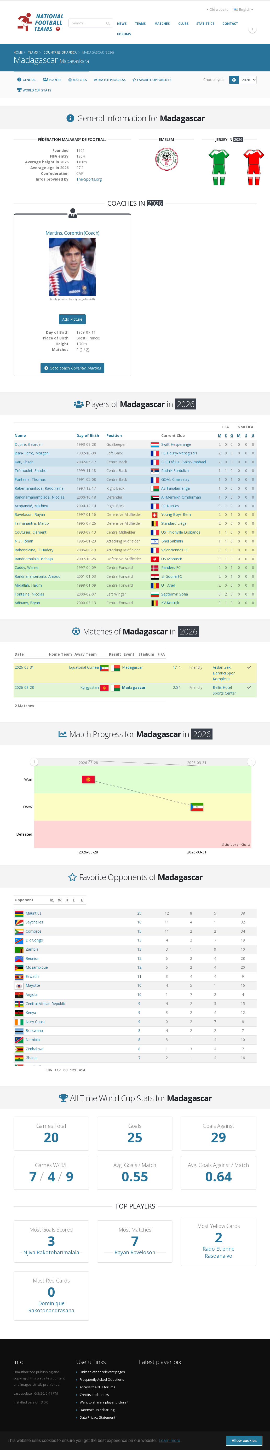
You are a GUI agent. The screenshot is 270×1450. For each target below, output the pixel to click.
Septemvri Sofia (174, 594)
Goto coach (72, 368)
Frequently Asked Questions (102, 1363)
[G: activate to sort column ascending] (245, 884)
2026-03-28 (24, 676)
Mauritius (33, 896)
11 (166, 960)
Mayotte (33, 969)
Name (20, 435)
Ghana (31, 1041)
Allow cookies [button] (244, 1441)
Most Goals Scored (51, 1213)
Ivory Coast (35, 1005)
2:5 (147, 676)
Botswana (34, 1014)
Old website (217, 9)
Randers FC (171, 567)
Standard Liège (174, 523)
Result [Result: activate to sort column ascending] (149, 654)
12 (166, 942)
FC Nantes (170, 505)
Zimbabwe (34, 1032)
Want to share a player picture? (104, 1386)
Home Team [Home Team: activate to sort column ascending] (85, 654)
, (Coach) (72, 233)
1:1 (147, 667)
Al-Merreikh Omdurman (181, 497)
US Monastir (171, 558)
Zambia (32, 933)
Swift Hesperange (176, 444)
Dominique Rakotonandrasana (51, 1291)
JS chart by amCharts (235, 828)
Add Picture (72, 319)
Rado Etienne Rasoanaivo (218, 1236)
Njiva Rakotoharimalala (51, 1236)
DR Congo (34, 923)
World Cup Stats (34, 90)
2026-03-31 (24, 667)
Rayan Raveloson (134, 1236)
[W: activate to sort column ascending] (187, 884)
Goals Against (218, 1109)
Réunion (32, 942)
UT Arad (168, 585)
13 (166, 923)
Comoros (34, 914)
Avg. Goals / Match (134, 1149)
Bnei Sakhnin (172, 541)
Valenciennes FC (175, 549)
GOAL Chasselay (175, 479)
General (26, 80)
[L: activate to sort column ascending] (224, 884)
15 (166, 914)
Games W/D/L (51, 1149)
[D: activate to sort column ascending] (206, 884)
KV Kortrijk (170, 602)
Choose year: (214, 79)
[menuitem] (142, 746)
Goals (134, 1109)
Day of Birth (88, 435)
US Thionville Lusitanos (180, 532)
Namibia (33, 1023)
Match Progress (110, 80)
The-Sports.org (89, 179)
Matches (77, 80)
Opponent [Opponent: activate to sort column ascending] (24, 883)
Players (52, 80)
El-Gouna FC (171, 576)
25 (166, 896)
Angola (31, 978)
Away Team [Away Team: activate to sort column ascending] (111, 654)
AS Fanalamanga (175, 488)
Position (114, 435)
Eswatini (32, 960)
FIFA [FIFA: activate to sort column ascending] (251, 654)
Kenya (31, 996)
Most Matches (135, 1213)
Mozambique (37, 951)
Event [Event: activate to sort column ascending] (163, 654)
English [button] (243, 9)
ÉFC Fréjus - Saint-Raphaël (183, 461)
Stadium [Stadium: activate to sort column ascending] (182, 654)
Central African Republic (46, 987)
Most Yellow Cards (218, 1209)
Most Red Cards (51, 1264)
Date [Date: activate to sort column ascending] (19, 654)
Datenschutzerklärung (97, 1393)
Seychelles (34, 905)
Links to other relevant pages (102, 1356)
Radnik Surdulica (175, 470)
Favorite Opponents (152, 80)
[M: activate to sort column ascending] (166, 884)
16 (166, 905)
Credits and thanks (94, 1378)
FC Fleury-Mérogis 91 (179, 452)
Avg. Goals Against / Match (218, 1149)
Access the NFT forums (97, 1371)
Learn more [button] (169, 1440)
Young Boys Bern (176, 514)
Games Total (51, 1109)
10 (166, 969)
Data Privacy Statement (97, 1401)
